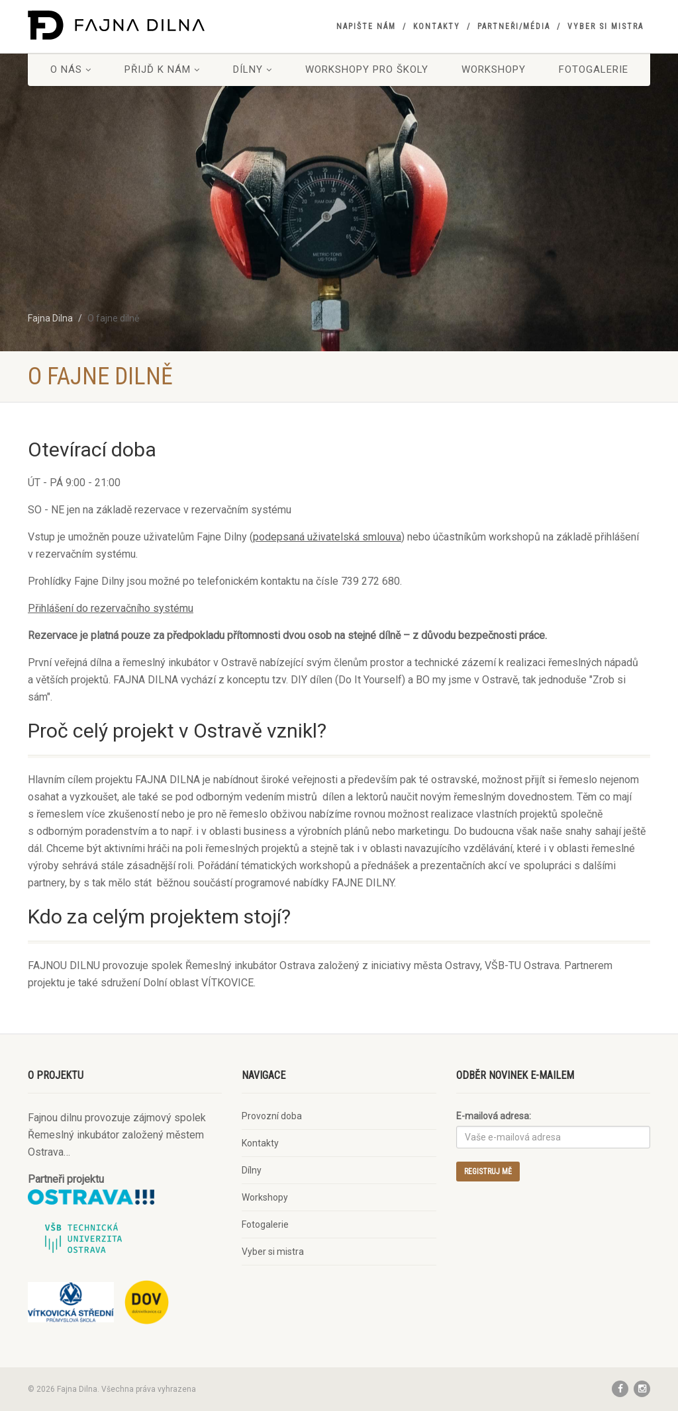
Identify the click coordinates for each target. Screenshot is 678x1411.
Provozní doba (272, 1116)
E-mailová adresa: (493, 1116)
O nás (70, 69)
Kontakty (436, 26)
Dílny (252, 69)
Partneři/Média (513, 26)
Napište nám (366, 26)
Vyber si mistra (605, 26)
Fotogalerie (593, 69)
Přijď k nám (162, 69)
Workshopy (493, 69)
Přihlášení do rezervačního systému (110, 608)
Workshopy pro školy (366, 69)
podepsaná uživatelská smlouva (327, 537)
